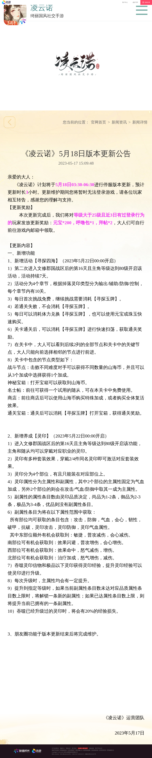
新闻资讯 (119, 122)
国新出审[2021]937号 (90, 754)
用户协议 (74, 748)
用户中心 (125, 2)
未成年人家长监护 (83, 748)
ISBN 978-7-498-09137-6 (78, 754)
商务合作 (68, 748)
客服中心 (62, 748)
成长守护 (135, 2)
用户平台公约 (98, 748)
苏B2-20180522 (55, 754)
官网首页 (98, 122)
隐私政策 (91, 748)
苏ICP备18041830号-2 (65, 754)
